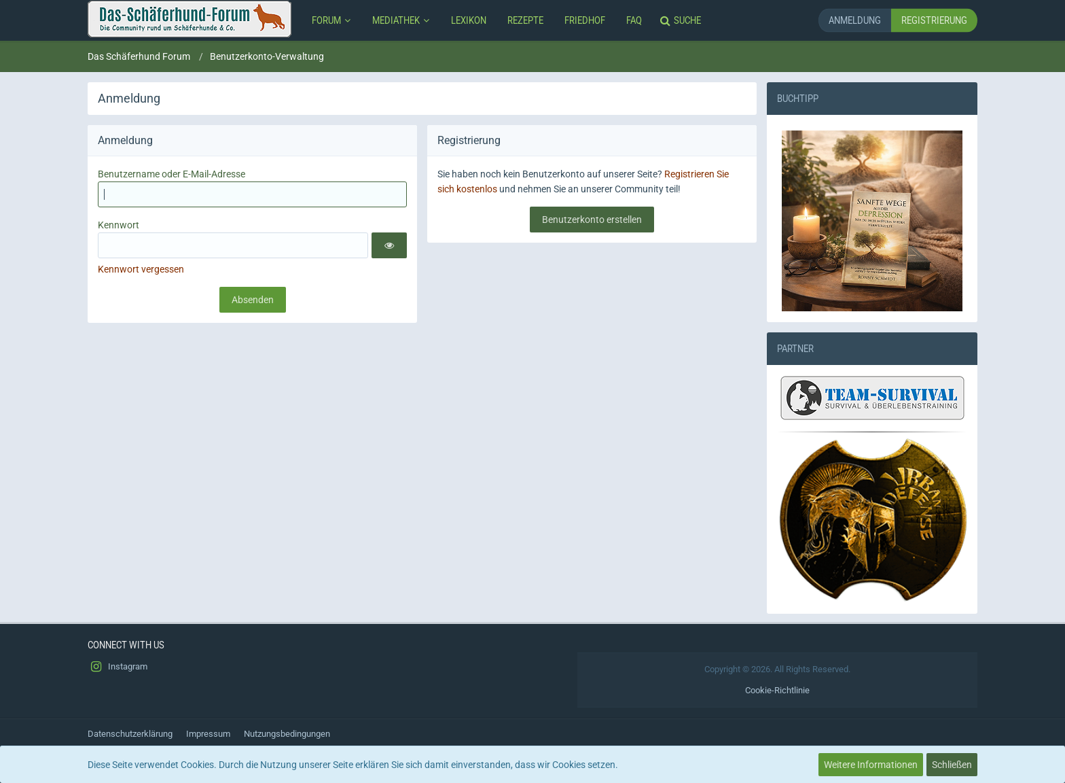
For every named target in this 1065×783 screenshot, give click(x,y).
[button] (389, 245)
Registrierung (934, 20)
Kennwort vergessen (141, 269)
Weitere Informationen (871, 764)
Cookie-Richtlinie (777, 690)
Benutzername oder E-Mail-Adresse (171, 174)
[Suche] (682, 20)
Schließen (952, 764)
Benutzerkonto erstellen (592, 219)
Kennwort (118, 225)
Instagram (117, 667)
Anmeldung (855, 20)
